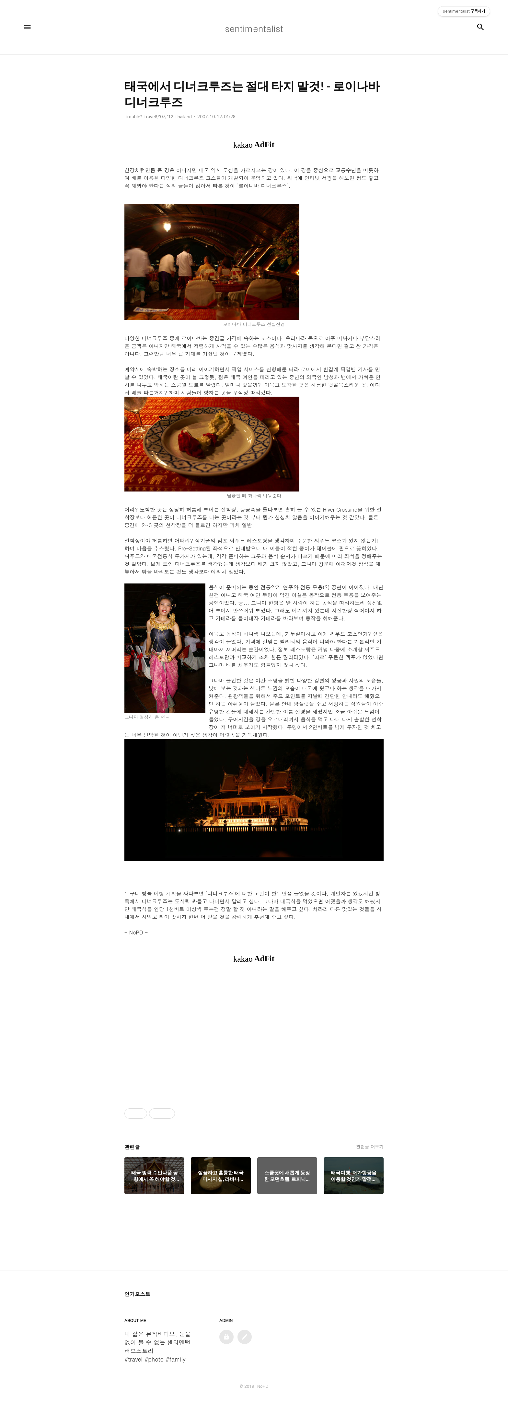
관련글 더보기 (370, 1146)
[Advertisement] (254, 1035)
